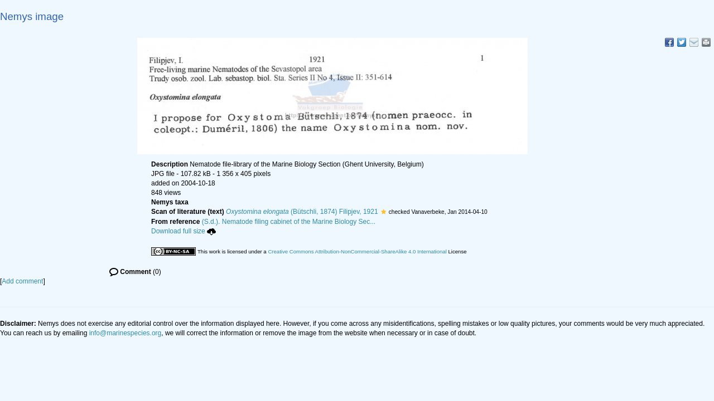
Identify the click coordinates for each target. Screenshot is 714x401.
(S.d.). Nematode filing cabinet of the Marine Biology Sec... (289, 222)
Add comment (22, 281)
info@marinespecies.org (125, 333)
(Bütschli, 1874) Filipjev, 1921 (302, 212)
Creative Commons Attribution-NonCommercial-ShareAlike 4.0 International (357, 251)
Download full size (183, 231)
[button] (383, 211)
